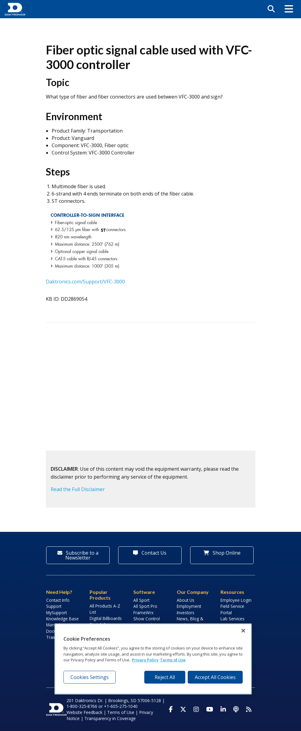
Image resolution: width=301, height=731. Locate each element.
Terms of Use (120, 712)
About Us (185, 600)
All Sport (141, 600)
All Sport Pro (145, 606)
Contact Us (149, 552)
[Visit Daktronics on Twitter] (183, 709)
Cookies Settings (89, 677)
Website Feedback (84, 712)
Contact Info (58, 600)
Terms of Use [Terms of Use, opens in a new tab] (173, 660)
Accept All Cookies (215, 677)
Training (54, 637)
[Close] (243, 630)
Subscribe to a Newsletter (77, 555)
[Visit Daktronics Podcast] (236, 709)
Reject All (165, 677)
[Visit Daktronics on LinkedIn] (223, 709)
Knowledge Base (62, 619)
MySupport (56, 612)
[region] (153, 659)
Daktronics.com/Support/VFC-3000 (85, 281)
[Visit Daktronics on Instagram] (196, 709)
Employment (189, 606)
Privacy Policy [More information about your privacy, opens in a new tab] (145, 660)
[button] (289, 9)
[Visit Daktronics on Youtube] (209, 709)
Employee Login (236, 600)
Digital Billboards (106, 618)
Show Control (146, 619)
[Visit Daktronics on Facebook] (171, 709)
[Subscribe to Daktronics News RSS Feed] (248, 709)
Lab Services (233, 619)
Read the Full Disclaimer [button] (78, 489)
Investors (185, 612)
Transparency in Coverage (110, 718)
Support (53, 606)
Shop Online (222, 552)
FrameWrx (143, 612)
